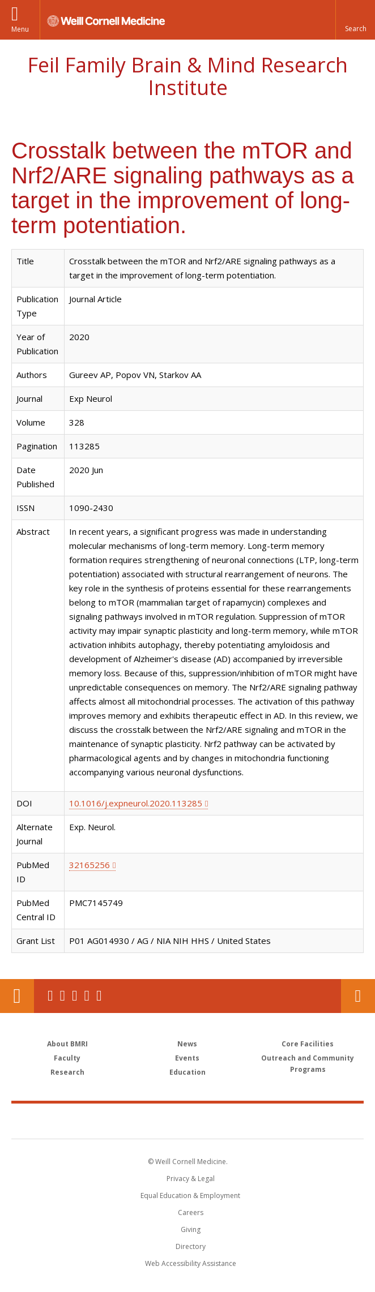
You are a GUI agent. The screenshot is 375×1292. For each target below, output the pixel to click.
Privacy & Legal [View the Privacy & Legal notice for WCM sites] (191, 1178)
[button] (355, 20)
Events (187, 1058)
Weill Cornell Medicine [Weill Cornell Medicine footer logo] (122, 1120)
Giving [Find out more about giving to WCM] (191, 1229)
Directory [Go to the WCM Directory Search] (191, 1246)
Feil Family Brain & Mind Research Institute (187, 76)
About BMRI (67, 1044)
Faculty (67, 1058)
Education (187, 1072)
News (187, 1044)
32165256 (89, 864)
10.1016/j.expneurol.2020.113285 (135, 803)
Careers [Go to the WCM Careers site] (190, 1212)
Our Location (17, 996)
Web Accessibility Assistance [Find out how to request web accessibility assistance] (190, 1263)
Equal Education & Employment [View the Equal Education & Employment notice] (190, 1195)
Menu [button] (20, 29)
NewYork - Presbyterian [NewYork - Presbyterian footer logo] (265, 1120)
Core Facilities (308, 1044)
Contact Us (358, 996)
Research (67, 1072)
